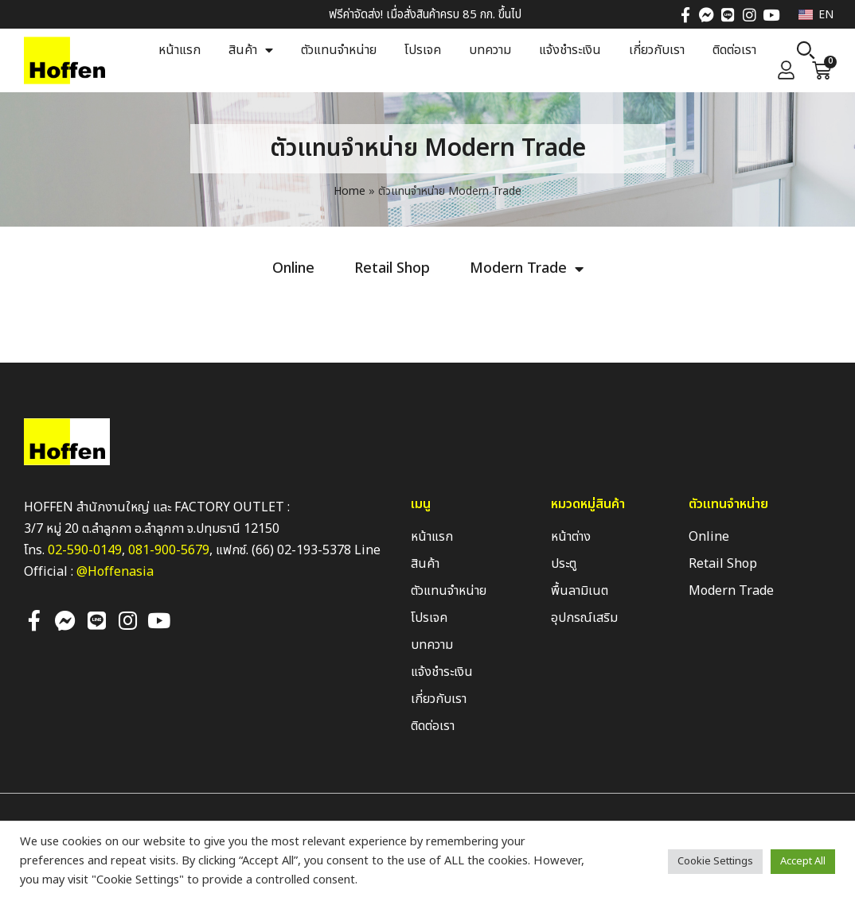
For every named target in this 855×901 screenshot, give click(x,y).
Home (349, 191)
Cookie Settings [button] (715, 861)
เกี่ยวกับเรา (657, 50)
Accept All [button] (803, 861)
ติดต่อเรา (734, 50)
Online (293, 268)
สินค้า (250, 50)
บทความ (490, 50)
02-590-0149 (85, 550)
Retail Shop (392, 268)
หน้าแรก (179, 50)
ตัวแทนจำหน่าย (339, 50)
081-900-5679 (168, 550)
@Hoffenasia (115, 571)
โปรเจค (422, 50)
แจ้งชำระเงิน (570, 50)
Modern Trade (527, 268)
